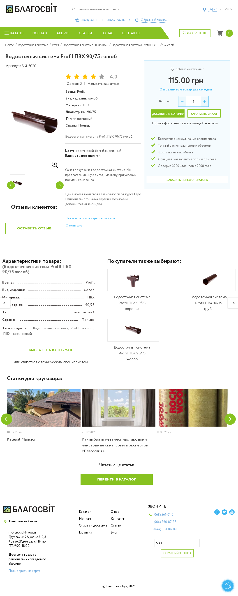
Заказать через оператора (187, 180)
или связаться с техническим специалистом (51, 365)
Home (9, 45)
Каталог (85, 515)
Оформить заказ (204, 114)
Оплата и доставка (93, 529)
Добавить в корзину (168, 114)
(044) (165, 533)
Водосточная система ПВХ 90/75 (85, 45)
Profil (55, 45)
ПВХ (7, 337)
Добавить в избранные (187, 69)
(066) (118, 20)
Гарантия (85, 536)
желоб (87, 332)
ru (228, 9)
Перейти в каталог (116, 483)
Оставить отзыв (34, 232)
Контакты (131, 33)
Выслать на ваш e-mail (51, 354)
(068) (92, 20)
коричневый (22, 337)
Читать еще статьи (116, 469)
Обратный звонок (154, 20)
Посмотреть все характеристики (90, 218)
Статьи (85, 33)
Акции (63, 33)
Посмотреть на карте (24, 574)
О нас (108, 33)
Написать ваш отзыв (104, 83)
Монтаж (39, 33)
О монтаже (74, 225)
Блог (114, 536)
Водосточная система (33, 45)
